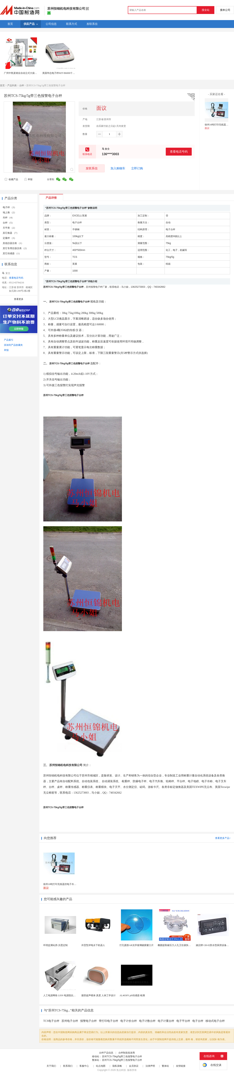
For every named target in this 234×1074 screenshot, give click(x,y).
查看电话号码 (179, 151)
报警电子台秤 (88, 1020)
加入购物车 (118, 168)
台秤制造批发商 (126, 1052)
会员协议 (133, 1066)
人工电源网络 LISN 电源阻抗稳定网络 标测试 (66, 995)
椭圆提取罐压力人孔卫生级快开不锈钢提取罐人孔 (184, 945)
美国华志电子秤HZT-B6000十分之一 (61, 73)
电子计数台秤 (147, 1020)
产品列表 (12, 85)
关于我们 (51, 1066)
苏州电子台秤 (70, 1020)
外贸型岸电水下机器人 (93, 945)
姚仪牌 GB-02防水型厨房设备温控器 (215, 945)
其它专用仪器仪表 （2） (15, 248)
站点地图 (100, 1066)
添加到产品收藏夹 (13, 345)
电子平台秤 (183, 1020)
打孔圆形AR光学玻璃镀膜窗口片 (137, 945)
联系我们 (68, 1066)
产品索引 (8, 340)
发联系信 (92, 168)
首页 (2, 85)
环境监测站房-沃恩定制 (55, 945)
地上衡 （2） (9, 212)
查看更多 (18, 299)
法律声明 (150, 1066)
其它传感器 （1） (12, 253)
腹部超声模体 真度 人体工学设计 (98, 995)
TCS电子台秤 (51, 1020)
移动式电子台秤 (215, 1020)
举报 (28, 179)
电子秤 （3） (9, 207)
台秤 (21, 85)
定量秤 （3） (9, 238)
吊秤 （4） (8, 217)
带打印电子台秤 (108, 1020)
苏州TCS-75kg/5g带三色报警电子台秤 (122, 1056)
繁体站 (165, 1066)
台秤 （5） (8, 222)
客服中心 (84, 1066)
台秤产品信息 (106, 1052)
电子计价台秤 (128, 1020)
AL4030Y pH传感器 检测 (132, 995)
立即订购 (137, 168)
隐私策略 (117, 1066)
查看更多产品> (223, 838)
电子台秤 (197, 1020)
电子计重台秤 (166, 1020)
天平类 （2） (9, 227)
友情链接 (180, 1066)
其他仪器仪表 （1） (13, 243)
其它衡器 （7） (11, 233)
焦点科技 (121, 1070)
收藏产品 (11, 179)
